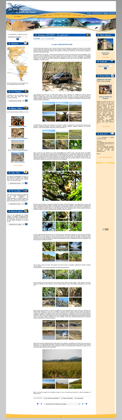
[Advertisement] (87, 6)
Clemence (99, 138)
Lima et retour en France (19, 126)
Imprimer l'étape (79, 398)
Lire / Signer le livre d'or (106, 157)
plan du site (112, 13)
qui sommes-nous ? (97, 13)
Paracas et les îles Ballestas (19, 138)
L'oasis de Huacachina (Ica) (19, 150)
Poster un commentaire (68, 398)
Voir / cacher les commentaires (51, 398)
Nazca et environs (20, 162)
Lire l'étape (106, 57)
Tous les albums (18, 165)
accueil (89, 13)
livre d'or (106, 13)
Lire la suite (106, 126)
